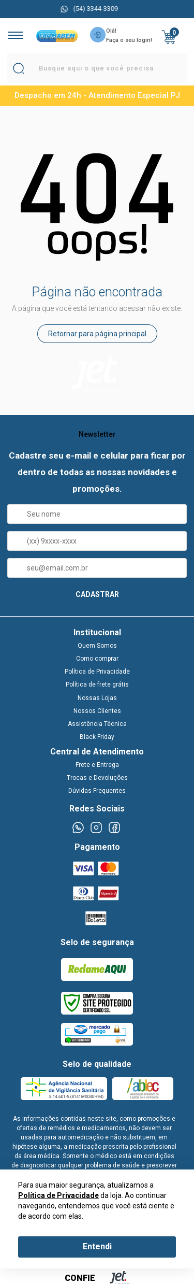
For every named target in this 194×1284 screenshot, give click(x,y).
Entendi (97, 1246)
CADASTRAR (97, 594)
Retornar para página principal (97, 334)
